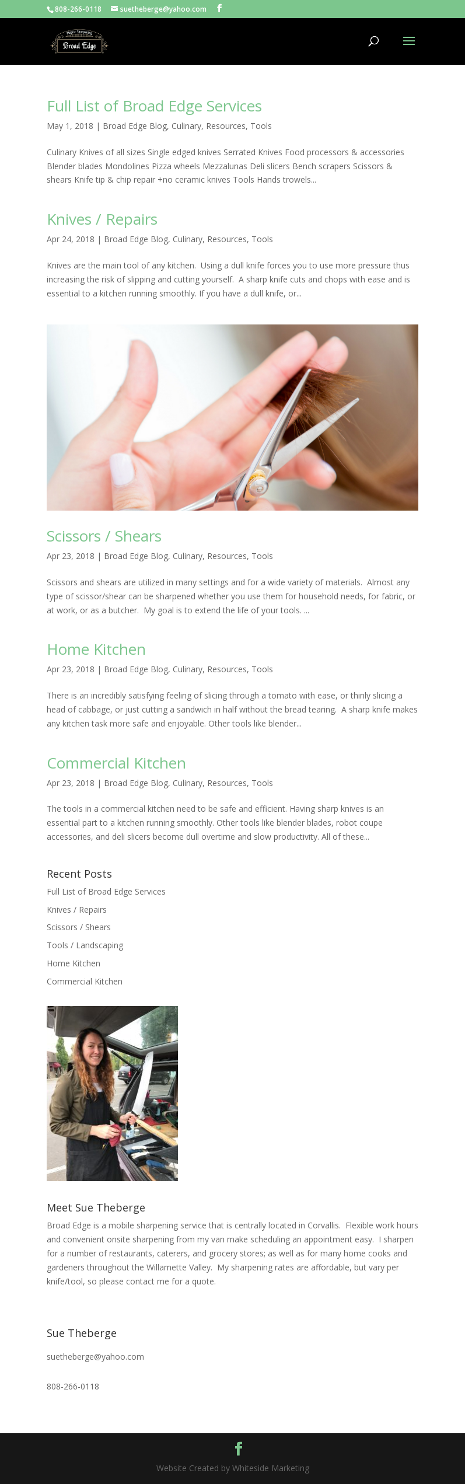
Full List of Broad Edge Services (154, 105)
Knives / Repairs (102, 218)
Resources (226, 125)
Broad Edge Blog (135, 125)
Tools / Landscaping (85, 945)
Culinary (186, 125)
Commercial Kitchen (116, 762)
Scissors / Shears (104, 535)
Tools (261, 125)
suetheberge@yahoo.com (95, 1356)
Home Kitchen (96, 648)
